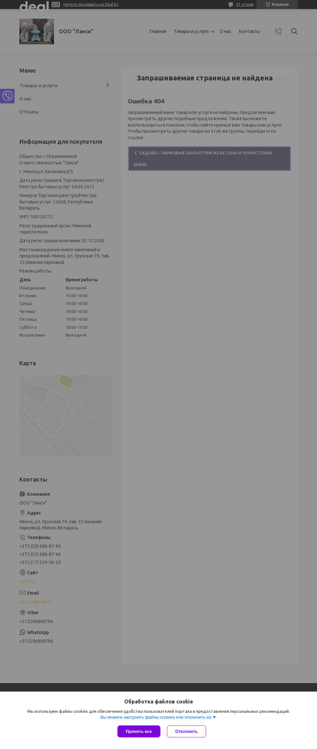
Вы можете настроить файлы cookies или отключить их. (156, 717)
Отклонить (186, 731)
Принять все (139, 731)
